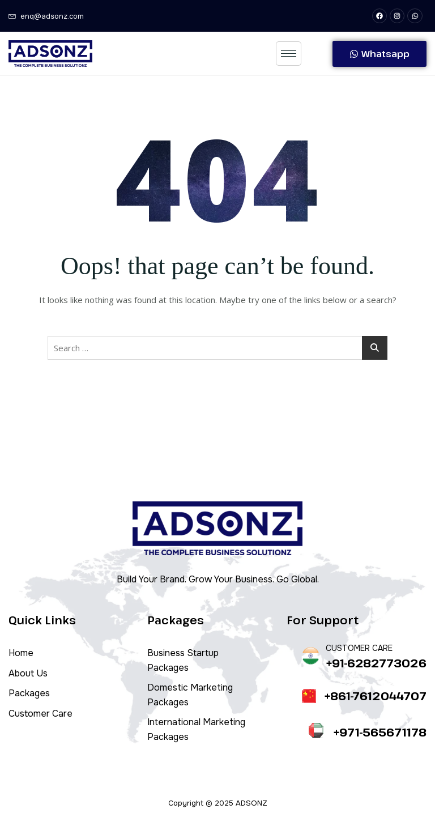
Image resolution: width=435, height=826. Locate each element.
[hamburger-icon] (288, 53)
